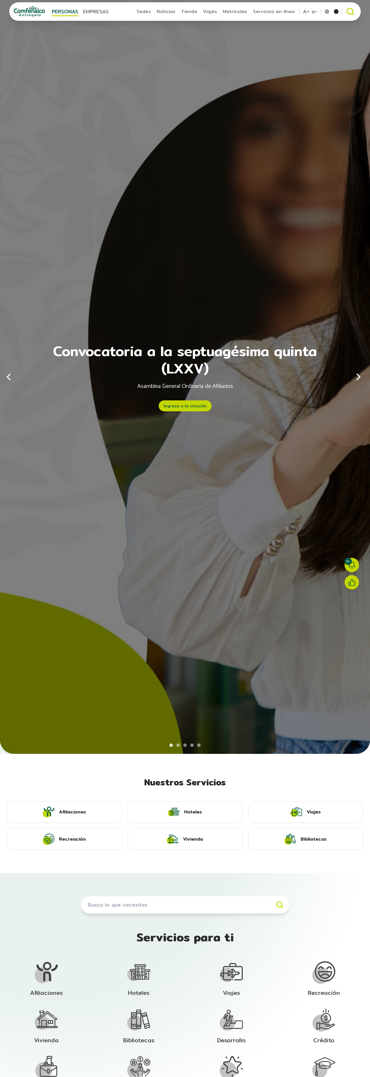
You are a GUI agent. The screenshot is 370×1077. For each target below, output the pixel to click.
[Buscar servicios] (185, 905)
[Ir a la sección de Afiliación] (46, 979)
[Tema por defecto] (327, 11)
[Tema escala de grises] (336, 11)
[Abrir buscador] (350, 11)
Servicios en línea (274, 11)
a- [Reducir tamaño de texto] (314, 12)
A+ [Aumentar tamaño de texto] (306, 12)
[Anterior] (11, 377)
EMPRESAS (96, 11)
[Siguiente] (358, 377)
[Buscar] (279, 904)
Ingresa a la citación (185, 406)
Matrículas (235, 11)
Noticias (166, 11)
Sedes (144, 11)
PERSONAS (65, 11)
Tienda (189, 11)
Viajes (210, 11)
